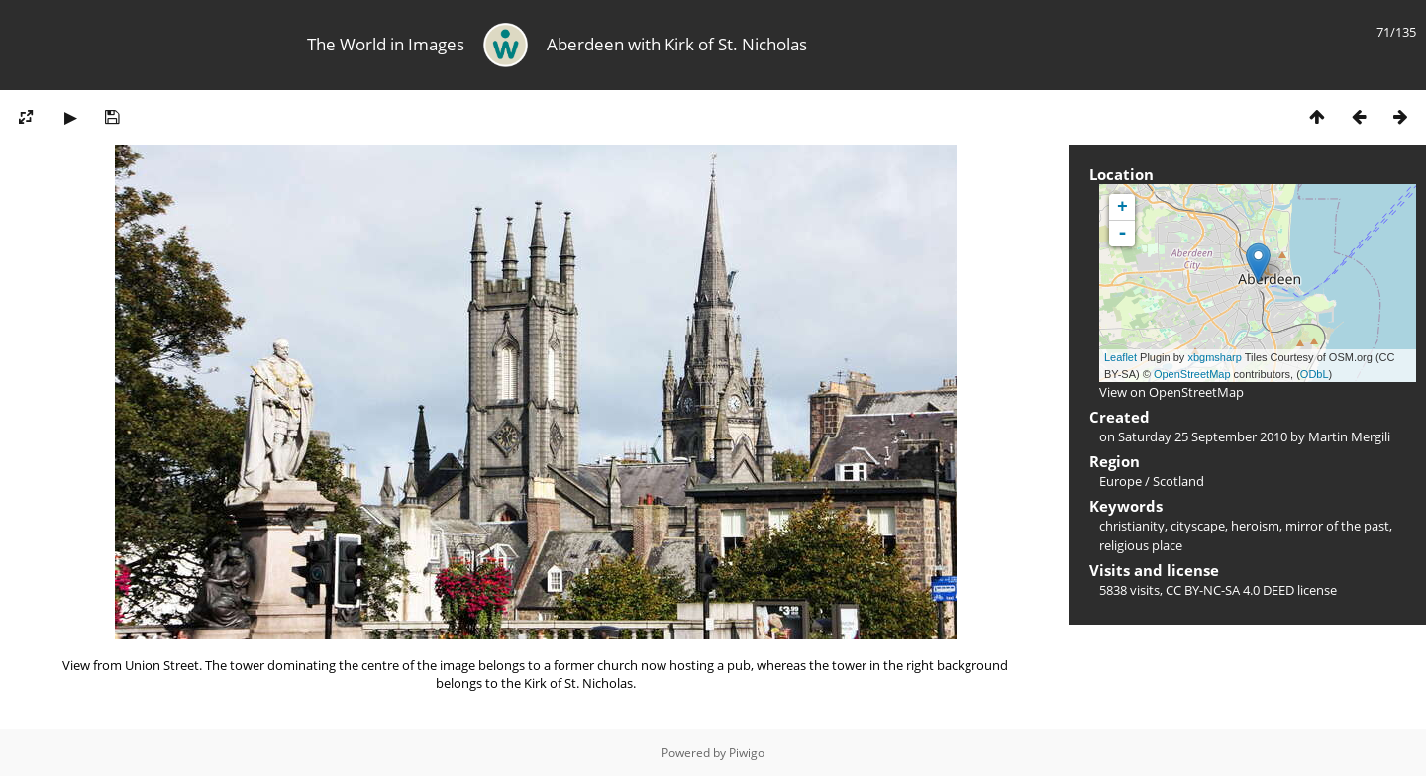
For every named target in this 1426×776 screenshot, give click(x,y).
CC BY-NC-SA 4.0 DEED (1230, 590)
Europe (1120, 481)
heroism (1255, 525)
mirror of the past (1337, 525)
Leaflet (1120, 357)
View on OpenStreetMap (1171, 392)
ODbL (1314, 374)
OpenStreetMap (1192, 374)
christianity (1132, 525)
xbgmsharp (1214, 357)
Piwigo (746, 752)
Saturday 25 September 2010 (1202, 436)
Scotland (1178, 481)
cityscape (1198, 525)
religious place (1140, 545)
